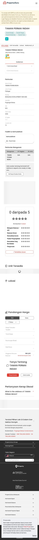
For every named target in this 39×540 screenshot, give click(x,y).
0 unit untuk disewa (19, 70)
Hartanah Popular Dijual (12, 511)
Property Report (19, 487)
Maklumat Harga (30, 45)
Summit (19, 480)
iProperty (19, 466)
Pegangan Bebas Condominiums (23, 431)
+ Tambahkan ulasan (19, 252)
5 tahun (11, 322)
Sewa (26, 318)
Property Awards (19, 472)
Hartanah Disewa (10, 503)
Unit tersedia (14, 45)
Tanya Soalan (13, 375)
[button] (32, 442)
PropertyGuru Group (11, 442)
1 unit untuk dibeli (19, 66)
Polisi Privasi (27, 526)
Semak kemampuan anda (24, 355)
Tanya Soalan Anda (14, 174)
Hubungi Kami (9, 446)
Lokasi (22, 45)
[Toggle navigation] (36, 3)
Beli (12, 318)
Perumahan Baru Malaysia (13, 507)
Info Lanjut (4, 45)
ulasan (23, 224)
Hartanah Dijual (9, 499)
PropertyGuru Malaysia (12, 494)
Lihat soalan (26, 375)
